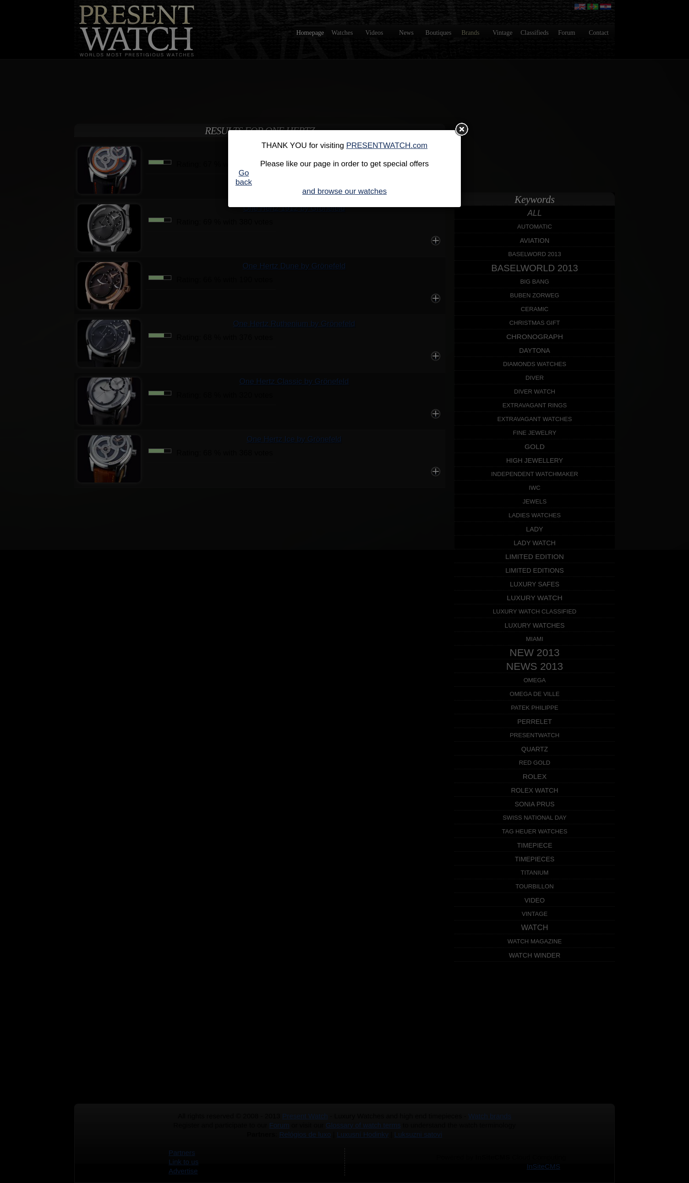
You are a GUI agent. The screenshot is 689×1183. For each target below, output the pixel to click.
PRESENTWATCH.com (387, 145)
